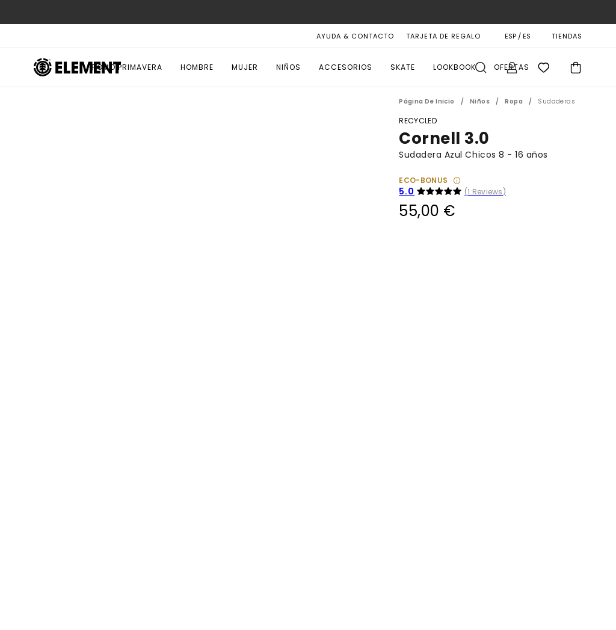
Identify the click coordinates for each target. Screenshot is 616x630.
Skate (402, 67)
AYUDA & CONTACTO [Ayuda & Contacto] (355, 36)
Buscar (481, 67)
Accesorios (345, 67)
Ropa (514, 101)
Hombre (197, 67)
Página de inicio (426, 101)
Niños (288, 67)
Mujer (245, 67)
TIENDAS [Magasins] (567, 36)
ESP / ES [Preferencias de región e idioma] (518, 36)
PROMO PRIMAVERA (124, 67)
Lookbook (454, 67)
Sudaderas (556, 101)
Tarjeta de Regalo (443, 36)
